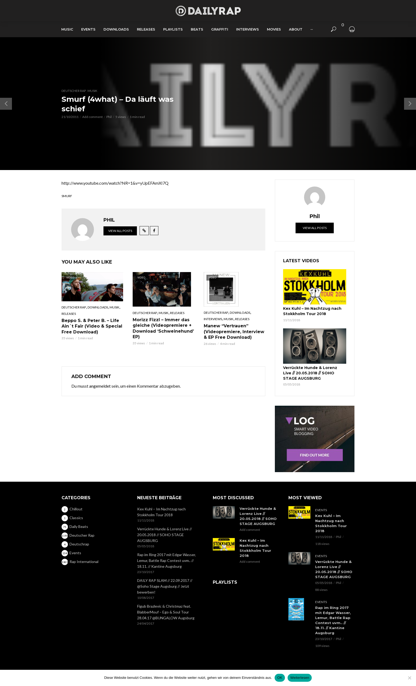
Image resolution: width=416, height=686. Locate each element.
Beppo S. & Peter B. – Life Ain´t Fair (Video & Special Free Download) (92, 326)
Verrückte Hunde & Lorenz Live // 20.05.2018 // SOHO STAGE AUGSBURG (310, 373)
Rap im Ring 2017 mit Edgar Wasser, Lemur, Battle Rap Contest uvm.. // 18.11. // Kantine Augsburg (166, 560)
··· (311, 29)
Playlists (173, 29)
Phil (109, 117)
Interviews (247, 29)
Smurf (67, 196)
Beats (197, 29)
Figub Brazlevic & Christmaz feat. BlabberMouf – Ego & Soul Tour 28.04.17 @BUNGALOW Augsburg (165, 612)
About (295, 29)
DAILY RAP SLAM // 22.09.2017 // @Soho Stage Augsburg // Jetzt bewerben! (164, 586)
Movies (274, 29)
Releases (146, 29)
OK (279, 678)
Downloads (116, 29)
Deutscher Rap (74, 91)
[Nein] (409, 677)
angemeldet (100, 385)
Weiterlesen (299, 678)
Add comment (92, 117)
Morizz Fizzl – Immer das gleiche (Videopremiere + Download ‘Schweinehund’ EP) (163, 328)
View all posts (120, 231)
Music (67, 29)
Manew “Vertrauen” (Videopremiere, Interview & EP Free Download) (234, 331)
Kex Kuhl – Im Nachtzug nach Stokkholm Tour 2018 (312, 311)
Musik (92, 91)
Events (88, 29)
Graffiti (219, 29)
